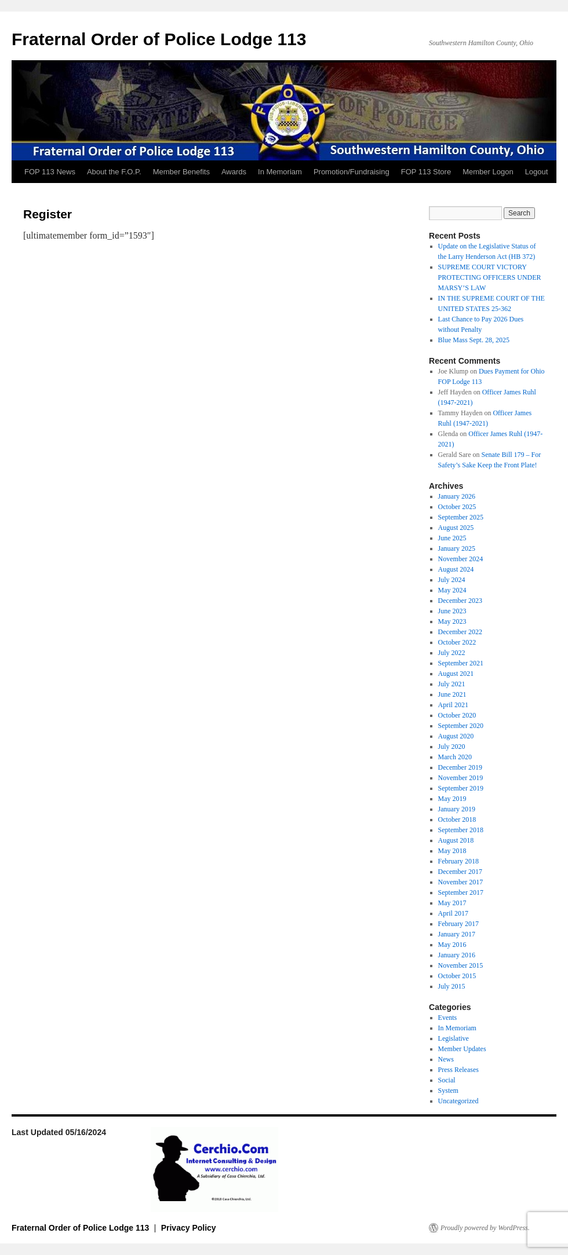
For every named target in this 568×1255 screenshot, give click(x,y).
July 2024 (451, 580)
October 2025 (457, 507)
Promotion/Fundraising (351, 171)
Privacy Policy (188, 1227)
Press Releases (458, 1070)
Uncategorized (458, 1101)
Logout (536, 171)
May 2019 (452, 799)
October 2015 (457, 976)
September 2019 (460, 788)
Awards (233, 171)
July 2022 (451, 653)
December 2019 (460, 767)
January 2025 (456, 548)
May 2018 (452, 851)
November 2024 (460, 559)
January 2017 (456, 934)
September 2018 (460, 830)
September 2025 (460, 517)
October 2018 (457, 819)
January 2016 (456, 955)
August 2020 (456, 736)
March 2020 (455, 757)
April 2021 (453, 705)
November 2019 (460, 778)
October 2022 (457, 642)
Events (447, 1017)
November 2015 (460, 965)
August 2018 (456, 840)
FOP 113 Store (426, 171)
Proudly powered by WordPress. (485, 1228)
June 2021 (452, 694)
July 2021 (451, 684)
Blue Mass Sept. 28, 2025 (473, 340)
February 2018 (458, 861)
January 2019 (456, 809)
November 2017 (460, 882)
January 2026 (456, 496)
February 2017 (458, 924)
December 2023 (460, 601)
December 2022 (460, 632)
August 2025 (456, 528)
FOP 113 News (49, 171)
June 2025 (452, 538)
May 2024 (452, 590)
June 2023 (452, 611)
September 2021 (460, 663)
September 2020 (460, 726)
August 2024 (456, 569)
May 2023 (452, 621)
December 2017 (460, 872)
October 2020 (457, 715)
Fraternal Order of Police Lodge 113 (159, 39)
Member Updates (462, 1049)
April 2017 (453, 913)
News (446, 1059)
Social (447, 1080)
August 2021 (456, 673)
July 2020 (451, 746)
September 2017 (460, 892)
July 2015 (451, 986)
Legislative (453, 1038)
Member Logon (488, 171)
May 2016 (452, 945)
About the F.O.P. (114, 171)
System (448, 1090)
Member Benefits (181, 171)
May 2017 (452, 903)
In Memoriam (280, 171)
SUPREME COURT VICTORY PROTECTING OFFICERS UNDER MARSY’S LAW (489, 277)
